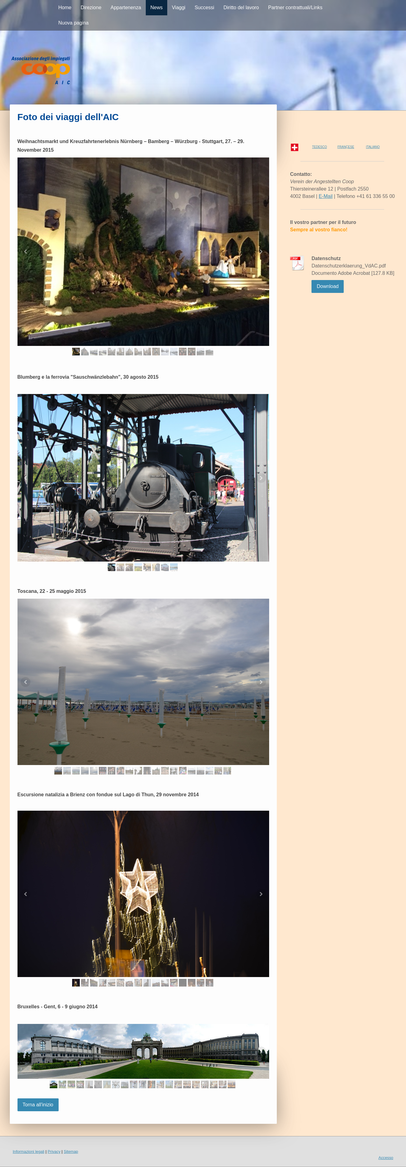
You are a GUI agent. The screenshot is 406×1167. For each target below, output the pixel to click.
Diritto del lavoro (241, 7)
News (156, 7)
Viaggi (178, 7)
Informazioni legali (28, 1151)
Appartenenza (125, 7)
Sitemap (71, 1151)
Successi (204, 7)
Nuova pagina (73, 22)
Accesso (385, 1157)
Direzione (91, 7)
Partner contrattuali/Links (295, 7)
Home (65, 7)
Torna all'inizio (38, 1104)
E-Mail (325, 196)
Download (327, 286)
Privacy (54, 1151)
